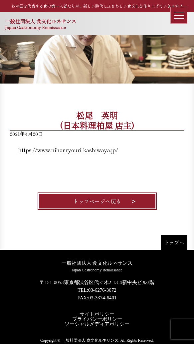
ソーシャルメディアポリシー (97, 324)
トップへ (174, 242)
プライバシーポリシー (97, 319)
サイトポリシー (97, 314)
